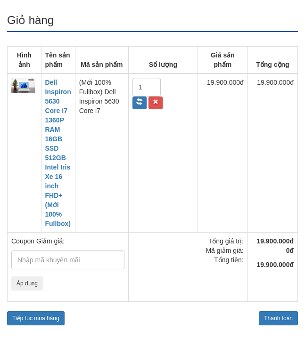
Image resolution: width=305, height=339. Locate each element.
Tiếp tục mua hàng (35, 318)
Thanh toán (278, 318)
